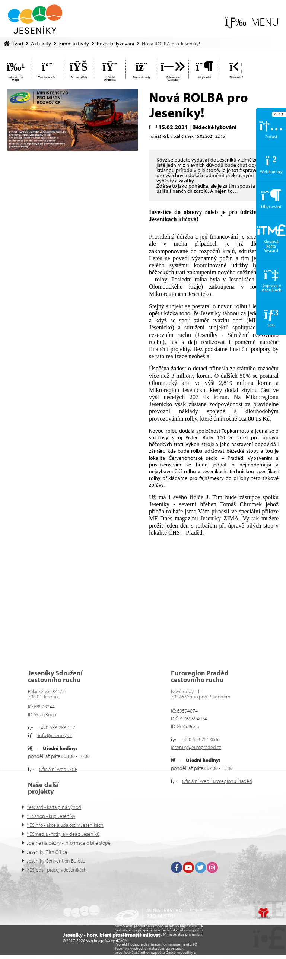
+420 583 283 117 (56, 727)
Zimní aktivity (74, 43)
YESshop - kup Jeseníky (51, 816)
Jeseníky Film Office (47, 851)
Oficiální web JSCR (58, 769)
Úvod (35, 19)
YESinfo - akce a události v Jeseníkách (65, 825)
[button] (252, 22)
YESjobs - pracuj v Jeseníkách (57, 869)
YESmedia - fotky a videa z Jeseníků (63, 834)
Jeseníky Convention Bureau (56, 860)
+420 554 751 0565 (201, 739)
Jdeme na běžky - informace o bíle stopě (69, 842)
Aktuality (41, 43)
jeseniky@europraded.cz (196, 747)
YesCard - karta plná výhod (54, 807)
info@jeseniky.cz (54, 735)
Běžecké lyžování (115, 43)
